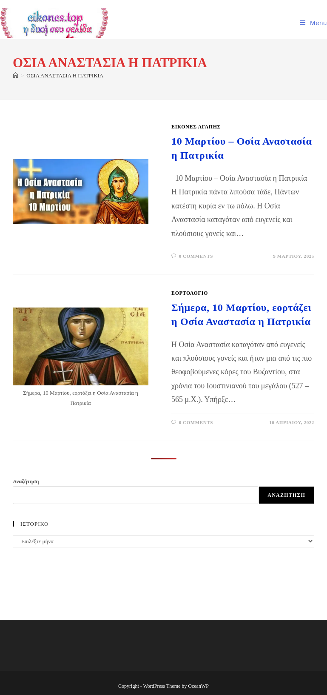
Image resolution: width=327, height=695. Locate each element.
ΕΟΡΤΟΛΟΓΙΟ (189, 293)
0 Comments (196, 256)
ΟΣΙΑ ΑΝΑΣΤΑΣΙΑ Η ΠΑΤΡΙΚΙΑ (64, 75)
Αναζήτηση (26, 481)
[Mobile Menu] (313, 22)
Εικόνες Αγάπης (196, 127)
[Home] (15, 75)
